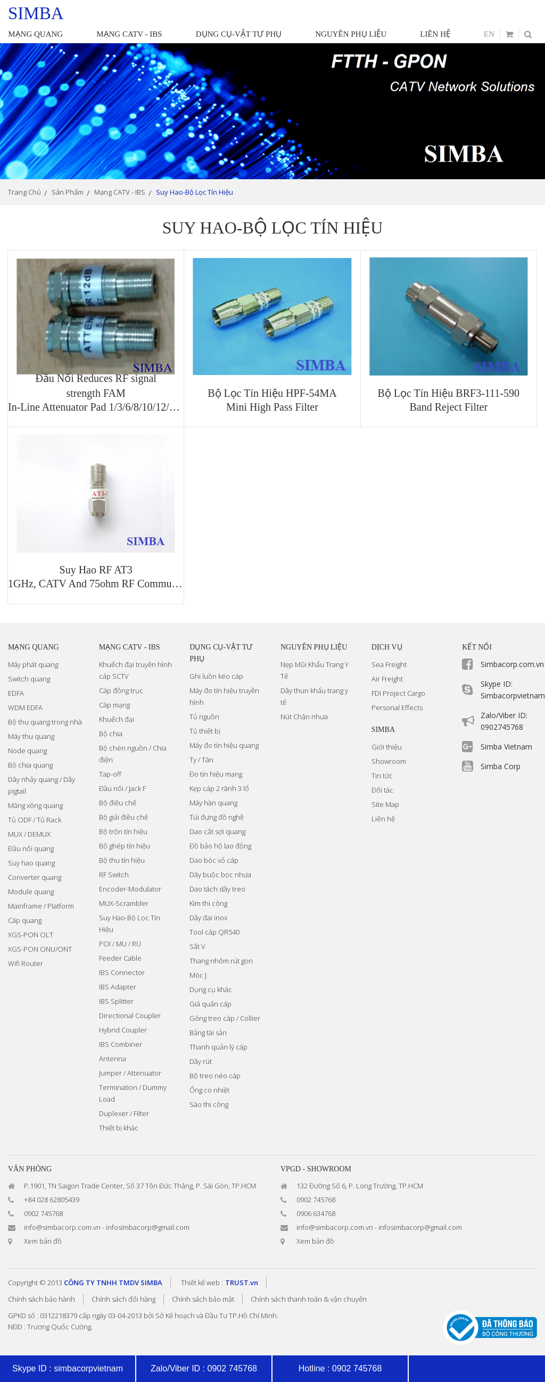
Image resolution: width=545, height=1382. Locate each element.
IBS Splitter (116, 1001)
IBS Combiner (120, 1044)
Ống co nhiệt (209, 1090)
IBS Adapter (117, 987)
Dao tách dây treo (217, 889)
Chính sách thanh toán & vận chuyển (309, 1299)
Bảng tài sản (208, 1032)
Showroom (388, 761)
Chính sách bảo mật (203, 1299)
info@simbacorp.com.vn (62, 1227)
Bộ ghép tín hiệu (124, 846)
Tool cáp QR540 (214, 932)
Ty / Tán (201, 759)
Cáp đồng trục (121, 690)
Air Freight (387, 679)
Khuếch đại (116, 719)
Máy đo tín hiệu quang (224, 745)
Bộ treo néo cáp (215, 1075)
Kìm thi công (208, 903)
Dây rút (200, 1061)
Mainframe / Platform (41, 906)
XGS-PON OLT (30, 934)
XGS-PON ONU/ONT (40, 949)
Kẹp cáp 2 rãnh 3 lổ (219, 788)
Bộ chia (110, 733)
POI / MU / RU (120, 943)
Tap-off (110, 774)
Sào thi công (208, 1104)
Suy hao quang (31, 863)
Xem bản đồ (43, 1241)
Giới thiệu (386, 747)
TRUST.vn (241, 1282)
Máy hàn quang (213, 802)
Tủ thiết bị (204, 731)
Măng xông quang (35, 805)
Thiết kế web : (202, 1282)
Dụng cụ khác (210, 989)
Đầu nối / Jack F (122, 788)
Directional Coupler (130, 1015)
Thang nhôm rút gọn (221, 960)
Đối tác (382, 790)
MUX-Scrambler (123, 903)
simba (36, 13)
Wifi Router (25, 963)
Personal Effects (397, 707)
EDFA (16, 693)
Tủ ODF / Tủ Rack (34, 820)
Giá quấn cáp (210, 1004)
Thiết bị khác (118, 1128)
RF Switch (114, 874)
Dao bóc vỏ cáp (213, 860)
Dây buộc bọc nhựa (220, 874)
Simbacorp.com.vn (512, 664)
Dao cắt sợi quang (217, 831)
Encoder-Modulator (130, 889)
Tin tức (382, 775)
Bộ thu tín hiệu (122, 860)
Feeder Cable (120, 958)
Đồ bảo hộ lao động (220, 846)
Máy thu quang (31, 736)
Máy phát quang (33, 664)
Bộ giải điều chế (123, 817)
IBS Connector (122, 972)
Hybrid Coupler (123, 1030)
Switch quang (29, 679)
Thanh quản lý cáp (218, 1047)
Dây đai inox (208, 917)
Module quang (31, 891)
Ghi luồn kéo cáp (216, 676)
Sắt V (197, 946)
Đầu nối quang (31, 848)
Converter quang (34, 877)
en (489, 34)
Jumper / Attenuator (130, 1073)
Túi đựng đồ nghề (216, 817)
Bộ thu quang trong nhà (45, 722)
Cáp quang (25, 920)
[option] (272, 111)
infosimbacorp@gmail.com (147, 1227)
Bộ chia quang (30, 765)
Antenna (112, 1058)
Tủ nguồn (204, 716)
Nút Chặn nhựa (304, 716)
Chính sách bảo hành (41, 1299)
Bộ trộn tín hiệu (123, 831)
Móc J (198, 975)
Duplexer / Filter (124, 1113)
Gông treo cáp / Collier (224, 1018)
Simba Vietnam (506, 747)
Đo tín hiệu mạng (215, 774)
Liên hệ (383, 818)
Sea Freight (389, 664)
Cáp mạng (114, 705)
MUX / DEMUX (29, 834)
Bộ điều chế (117, 802)
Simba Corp (501, 766)
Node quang (27, 750)
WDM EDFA (25, 707)
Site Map (385, 804)
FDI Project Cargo (398, 693)
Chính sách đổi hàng (123, 1299)
